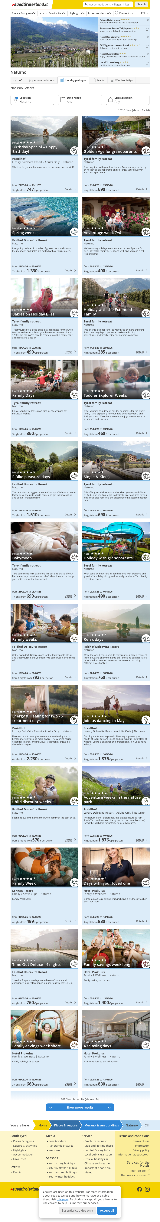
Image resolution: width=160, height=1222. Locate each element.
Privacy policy (140, 1150)
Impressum (142, 1145)
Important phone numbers (99, 1168)
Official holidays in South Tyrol (99, 1159)
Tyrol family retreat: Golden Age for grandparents (115, 154)
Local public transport (98, 1154)
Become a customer (135, 1175)
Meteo (88, 1172)
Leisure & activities (51, 13)
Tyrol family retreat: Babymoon (44, 561)
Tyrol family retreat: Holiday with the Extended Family (115, 317)
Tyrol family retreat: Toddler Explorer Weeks (115, 398)
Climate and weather (97, 1163)
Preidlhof (18, 159)
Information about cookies (134, 1154)
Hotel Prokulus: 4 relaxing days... (115, 1049)
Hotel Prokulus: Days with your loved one (115, 886)
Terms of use (141, 1141)
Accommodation (98, 13)
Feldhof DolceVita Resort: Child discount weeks (44, 805)
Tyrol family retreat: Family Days (44, 398)
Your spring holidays (62, 1163)
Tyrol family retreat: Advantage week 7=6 (115, 236)
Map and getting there (98, 1145)
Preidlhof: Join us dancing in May (115, 724)
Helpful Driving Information (99, 1150)
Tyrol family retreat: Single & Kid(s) (115, 480)
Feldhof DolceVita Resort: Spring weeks (44, 236)
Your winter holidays (62, 1176)
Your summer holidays (63, 1167)
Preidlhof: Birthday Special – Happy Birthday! (44, 154)
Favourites (124, 13)
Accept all (107, 1210)
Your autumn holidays (63, 1172)
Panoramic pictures (61, 1145)
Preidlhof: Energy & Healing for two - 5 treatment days (44, 724)
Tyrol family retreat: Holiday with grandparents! (115, 561)
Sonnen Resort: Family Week (44, 886)
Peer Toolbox (139, 1171)
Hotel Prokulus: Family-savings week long (115, 967)
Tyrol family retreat (98, 159)
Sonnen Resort (22, 891)
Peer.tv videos (57, 1141)
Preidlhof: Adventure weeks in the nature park (115, 805)
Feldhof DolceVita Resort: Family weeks (44, 642)
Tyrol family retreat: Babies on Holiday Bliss (44, 317)
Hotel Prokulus (94, 891)
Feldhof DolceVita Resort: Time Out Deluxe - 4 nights (44, 967)
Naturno (68, 162)
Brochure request (95, 1141)
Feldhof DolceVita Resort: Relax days (115, 642)
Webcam (54, 1150)
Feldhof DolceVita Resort (29, 240)
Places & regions (22, 13)
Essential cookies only (77, 1210)
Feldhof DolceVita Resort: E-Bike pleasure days (44, 480)
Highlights (75, 13)
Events (17, 1172)
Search (141, 4)
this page (62, 1199)
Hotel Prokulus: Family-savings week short (44, 1049)
